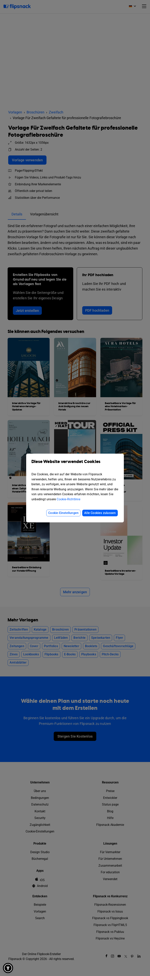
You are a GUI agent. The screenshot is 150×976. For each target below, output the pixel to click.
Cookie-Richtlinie (68, 499)
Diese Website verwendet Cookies (75, 464)
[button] (8, 968)
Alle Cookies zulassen (100, 513)
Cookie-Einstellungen (63, 513)
